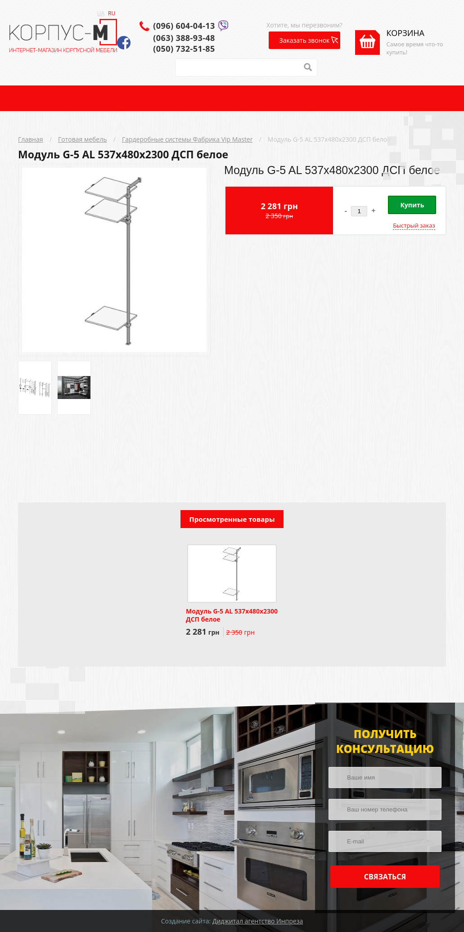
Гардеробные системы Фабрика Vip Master (187, 139)
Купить (412, 205)
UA (100, 13)
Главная (30, 139)
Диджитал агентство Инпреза (257, 921)
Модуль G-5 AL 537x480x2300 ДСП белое (329, 139)
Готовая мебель (82, 139)
